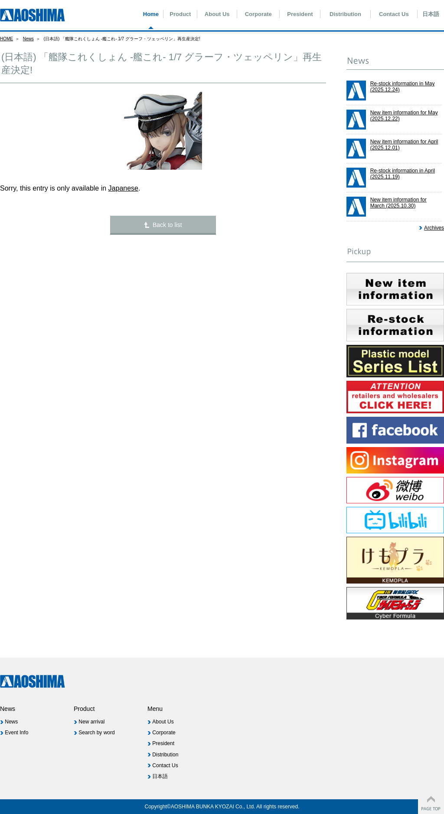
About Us (217, 14)
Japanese (123, 188)
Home (151, 14)
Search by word (96, 733)
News (28, 38)
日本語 (430, 14)
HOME (6, 38)
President (300, 14)
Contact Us (394, 14)
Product (180, 14)
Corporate (258, 14)
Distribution (345, 14)
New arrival (91, 722)
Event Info (16, 733)
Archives (434, 228)
